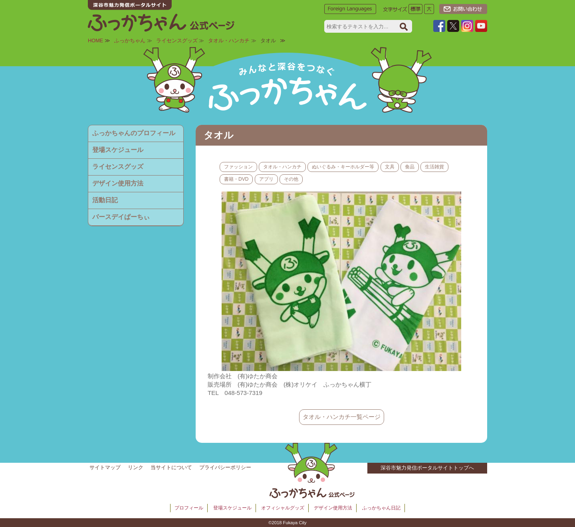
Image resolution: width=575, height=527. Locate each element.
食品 (409, 167)
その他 (291, 179)
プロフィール (188, 508)
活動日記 (105, 200)
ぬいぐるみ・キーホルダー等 (343, 167)
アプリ (266, 179)
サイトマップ (105, 467)
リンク (135, 467)
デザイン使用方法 (117, 183)
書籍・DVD (236, 179)
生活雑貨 (434, 167)
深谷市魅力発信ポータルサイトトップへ (427, 468)
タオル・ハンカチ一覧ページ (342, 416)
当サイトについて (171, 467)
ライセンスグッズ (177, 40)
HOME (95, 40)
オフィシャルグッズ (282, 508)
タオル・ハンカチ (229, 40)
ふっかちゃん (129, 40)
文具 (390, 167)
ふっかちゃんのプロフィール (133, 133)
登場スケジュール (117, 149)
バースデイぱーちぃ (121, 216)
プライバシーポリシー (225, 467)
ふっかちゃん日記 (381, 508)
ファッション (238, 167)
